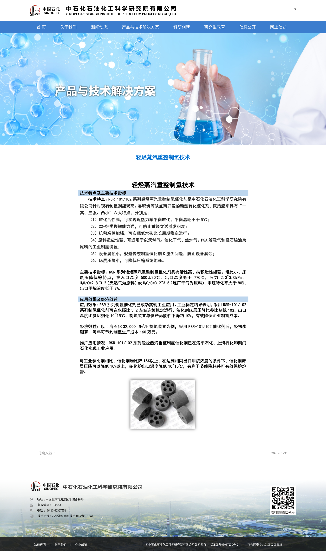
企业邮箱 (81, 544)
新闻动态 (99, 27)
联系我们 (60, 544)
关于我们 (68, 27)
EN (293, 9)
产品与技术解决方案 (140, 27)
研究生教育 (214, 27)
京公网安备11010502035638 (264, 544)
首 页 (41, 27)
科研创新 (181, 27)
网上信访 (278, 27)
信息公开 (247, 27)
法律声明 (40, 544)
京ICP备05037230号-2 (224, 544)
